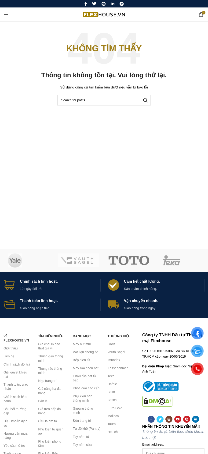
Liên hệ (9, 356)
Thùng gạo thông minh (50, 358)
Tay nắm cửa (82, 445)
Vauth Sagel (116, 352)
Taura (111, 424)
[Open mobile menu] (6, 14)
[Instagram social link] (168, 419)
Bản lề (42, 401)
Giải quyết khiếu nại (15, 374)
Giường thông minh (83, 411)
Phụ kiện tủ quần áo (50, 431)
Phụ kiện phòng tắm (49, 443)
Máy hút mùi (82, 344)
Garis (111, 344)
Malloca (113, 416)
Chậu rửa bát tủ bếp (84, 378)
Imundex (113, 360)
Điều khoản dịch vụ (15, 423)
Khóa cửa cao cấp (86, 388)
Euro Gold (114, 408)
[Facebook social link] (85, 3)
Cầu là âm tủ (47, 421)
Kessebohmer (117, 368)
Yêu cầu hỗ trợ (14, 445)
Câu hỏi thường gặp (15, 411)
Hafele (112, 384)
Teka (110, 376)
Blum (111, 392)
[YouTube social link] (177, 419)
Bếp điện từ (81, 360)
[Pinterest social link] (103, 3)
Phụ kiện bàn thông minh (82, 398)
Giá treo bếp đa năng (49, 411)
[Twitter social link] (94, 3)
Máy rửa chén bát (85, 368)
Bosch (112, 400)
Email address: (153, 444)
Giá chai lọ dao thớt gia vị (49, 346)
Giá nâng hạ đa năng (49, 391)
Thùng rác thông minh (50, 371)
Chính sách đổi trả (17, 364)
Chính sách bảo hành (15, 399)
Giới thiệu (11, 348)
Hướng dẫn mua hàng (15, 436)
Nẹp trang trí (47, 381)
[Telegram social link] (121, 3)
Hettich (112, 432)
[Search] (104, 100)
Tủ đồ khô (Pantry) (86, 428)
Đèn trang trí (82, 420)
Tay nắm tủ (81, 437)
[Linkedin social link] (112, 3)
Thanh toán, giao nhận (16, 387)
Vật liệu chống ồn (85, 352)
